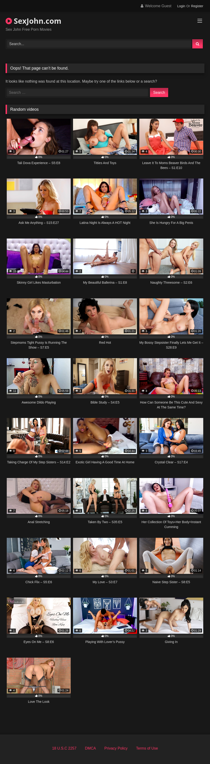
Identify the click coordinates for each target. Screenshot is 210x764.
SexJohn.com (33, 21)
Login (181, 6)
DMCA (90, 748)
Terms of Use (147, 748)
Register (197, 6)
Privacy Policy (116, 748)
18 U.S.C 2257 (64, 748)
